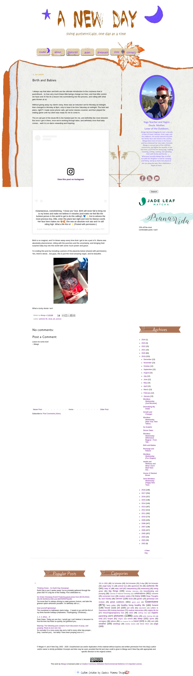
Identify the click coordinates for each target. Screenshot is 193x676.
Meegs (55, 229)
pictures (58, 319)
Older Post (104, 409)
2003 (144, 540)
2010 (144, 517)
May (145, 383)
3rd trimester (153, 583)
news (131, 613)
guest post (136, 602)
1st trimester (117, 583)
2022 (144, 346)
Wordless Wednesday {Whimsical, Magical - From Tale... (150, 438)
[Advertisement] (148, 278)
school (130, 619)
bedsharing (145, 589)
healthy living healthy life (133, 605)
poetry (135, 616)
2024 (144, 340)
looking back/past (117, 610)
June (146, 380)
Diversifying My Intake (149, 408)
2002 (144, 544)
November (148, 363)
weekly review (130, 624)
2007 (144, 527)
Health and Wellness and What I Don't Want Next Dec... (149, 466)
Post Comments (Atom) (52, 414)
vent (152, 621)
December (148, 359)
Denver (119, 598)
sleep (140, 618)
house (107, 608)
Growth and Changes (147, 413)
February (147, 393)
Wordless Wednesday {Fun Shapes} (149, 456)
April (145, 386)
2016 (144, 497)
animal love (122, 586)
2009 (144, 520)
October (147, 366)
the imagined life (125, 621)
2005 (144, 533)
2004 (144, 537)
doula (50, 319)
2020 (144, 353)
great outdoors (117, 602)
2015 (144, 500)
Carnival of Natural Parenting (120, 593)
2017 (144, 493)
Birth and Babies (149, 445)
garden (139, 599)
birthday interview (132, 591)
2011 (144, 513)
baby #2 (107, 589)
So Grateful (147, 427)
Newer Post (37, 409)
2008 (144, 523)
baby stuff (119, 589)
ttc (146, 621)
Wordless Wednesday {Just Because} (150, 401)
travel (136, 621)
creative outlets (125, 596)
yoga (156, 624)
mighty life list (153, 610)
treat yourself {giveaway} (46, 608)
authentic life (43, 319)
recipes (110, 619)
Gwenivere (151, 601)
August (146, 373)
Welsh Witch (144, 624)
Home (71, 409)
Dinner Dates (148, 430)
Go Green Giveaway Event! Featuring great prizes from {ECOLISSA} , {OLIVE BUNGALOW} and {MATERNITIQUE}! (63, 598)
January (147, 396)
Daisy (137, 596)
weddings (116, 624)
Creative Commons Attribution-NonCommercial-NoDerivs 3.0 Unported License (111, 664)
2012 (144, 510)
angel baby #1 (108, 586)
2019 (144, 356)
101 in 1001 (103, 583)
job (54, 319)
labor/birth (142, 608)
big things (113, 591)
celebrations (139, 593)
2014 (144, 503)
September (148, 369)
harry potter (111, 605)
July (145, 376)
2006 (144, 530)
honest (155, 605)
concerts (155, 594)
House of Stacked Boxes (150, 474)
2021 (144, 350)
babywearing (132, 589)
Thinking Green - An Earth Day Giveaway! (53, 588)
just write (130, 608)
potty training (147, 616)
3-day (142, 583)
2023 (144, 343)
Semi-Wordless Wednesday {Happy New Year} (149, 482)
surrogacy (102, 621)
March (146, 390)
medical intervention (136, 610)
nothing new (142, 613)
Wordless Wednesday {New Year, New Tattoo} (150, 420)
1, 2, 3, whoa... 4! (43, 617)
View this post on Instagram (70, 179)
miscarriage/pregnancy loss (113, 613)
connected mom (108, 596)
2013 (144, 507)
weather (102, 624)
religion (120, 619)
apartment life (136, 586)
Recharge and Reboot (148, 450)
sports (151, 619)
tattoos (113, 621)
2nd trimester (131, 583)
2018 (144, 490)
